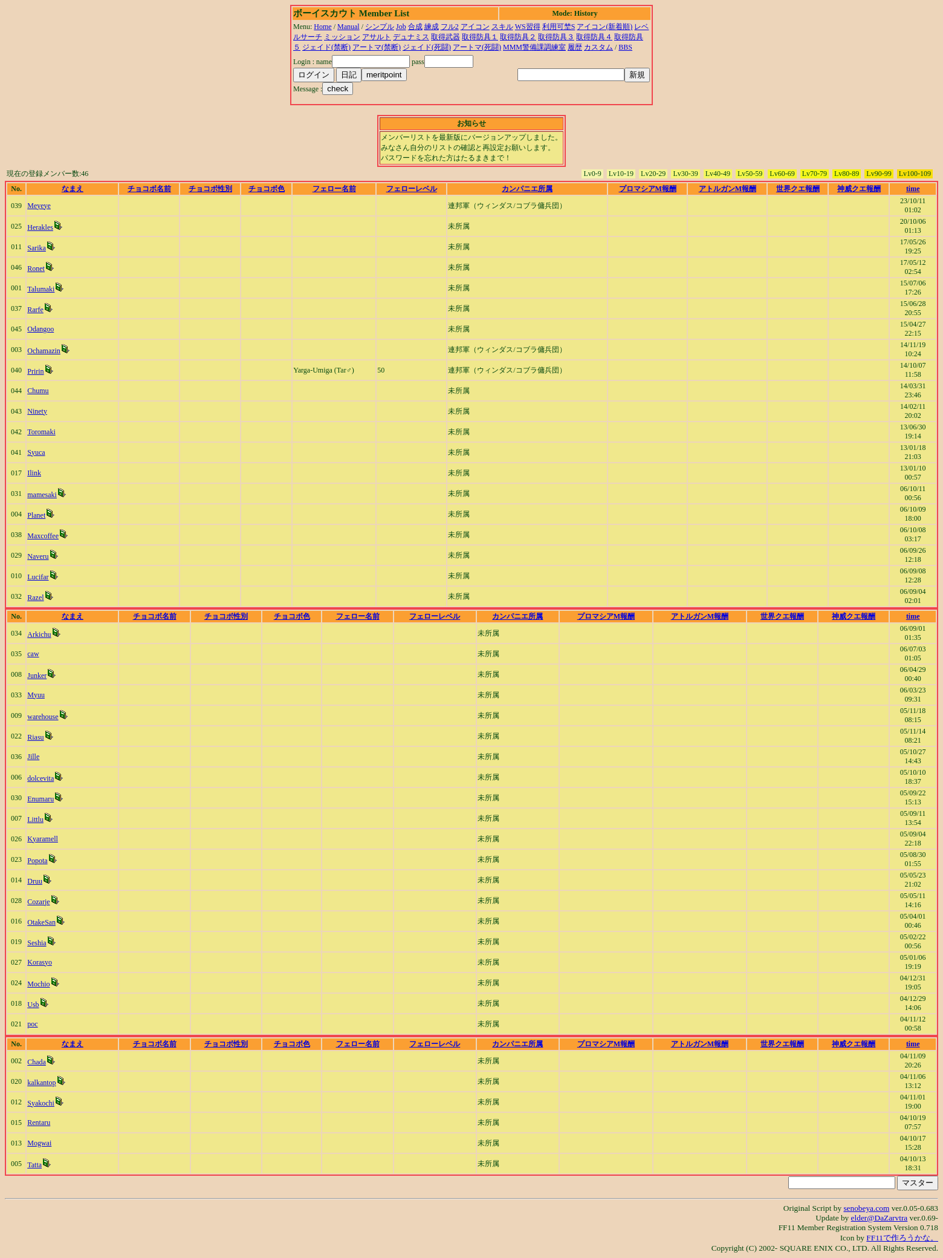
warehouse (42, 716)
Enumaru (40, 799)
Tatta (34, 1165)
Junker (37, 675)
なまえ (72, 188)
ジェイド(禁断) (326, 47)
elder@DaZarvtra (879, 1217)
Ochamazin (43, 351)
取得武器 (445, 37)
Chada (36, 1062)
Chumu (37, 390)
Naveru (37, 556)
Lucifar (37, 577)
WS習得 (527, 26)
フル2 (450, 26)
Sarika (36, 248)
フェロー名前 (334, 188)
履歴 (575, 47)
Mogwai (39, 1143)
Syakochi (40, 1103)
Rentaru (38, 1122)
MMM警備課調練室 (534, 47)
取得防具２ (518, 37)
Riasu (35, 737)
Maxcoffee (43, 536)
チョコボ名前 (149, 188)
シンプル (379, 26)
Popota (37, 860)
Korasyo (39, 962)
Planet (36, 515)
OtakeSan (41, 922)
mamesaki (42, 494)
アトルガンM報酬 (727, 188)
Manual (348, 26)
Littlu (35, 819)
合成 (415, 26)
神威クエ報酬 (859, 188)
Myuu (36, 695)
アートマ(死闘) (477, 47)
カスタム (598, 47)
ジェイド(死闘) (427, 47)
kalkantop (41, 1082)
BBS (625, 47)
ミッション (342, 37)
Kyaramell (42, 839)
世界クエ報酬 (798, 188)
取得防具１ (480, 37)
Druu (34, 881)
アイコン (475, 26)
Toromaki (41, 432)
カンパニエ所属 (527, 188)
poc (32, 1024)
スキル (502, 26)
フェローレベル (411, 188)
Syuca (36, 452)
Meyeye (39, 205)
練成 (431, 26)
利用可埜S (558, 26)
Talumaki (40, 289)
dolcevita (40, 778)
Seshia (36, 943)
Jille (33, 756)
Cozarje (38, 902)
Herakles (40, 227)
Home (322, 26)
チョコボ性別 (210, 188)
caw (33, 654)
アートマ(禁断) (376, 47)
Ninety (37, 411)
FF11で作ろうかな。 (902, 1237)
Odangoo (40, 329)
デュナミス (411, 37)
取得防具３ (556, 37)
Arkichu (39, 634)
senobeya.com (866, 1208)
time (913, 188)
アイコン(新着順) (604, 26)
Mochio (38, 984)
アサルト (376, 37)
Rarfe (35, 309)
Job (401, 26)
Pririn (35, 371)
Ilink (34, 473)
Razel (35, 597)
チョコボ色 (266, 188)
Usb (33, 1004)
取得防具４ (594, 37)
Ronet (36, 268)
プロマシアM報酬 (647, 188)
